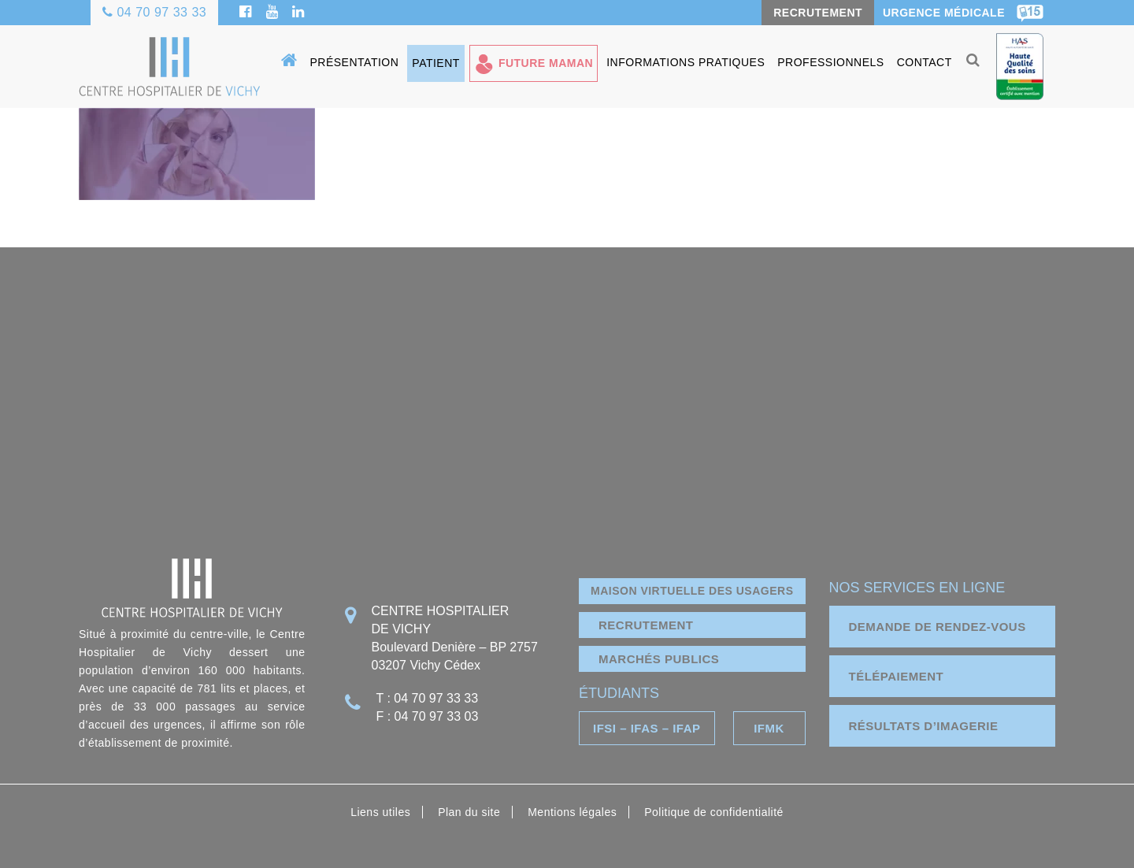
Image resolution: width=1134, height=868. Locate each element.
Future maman (545, 63)
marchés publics (658, 659)
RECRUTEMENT (817, 12)
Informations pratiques (685, 62)
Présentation (354, 62)
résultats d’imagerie (924, 726)
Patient (436, 63)
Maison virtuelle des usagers (692, 590)
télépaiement (896, 676)
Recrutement (646, 625)
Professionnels (830, 62)
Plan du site (469, 812)
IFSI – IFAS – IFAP (647, 728)
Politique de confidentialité (714, 812)
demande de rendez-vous (937, 626)
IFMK (769, 728)
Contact (924, 62)
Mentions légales (572, 812)
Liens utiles (380, 812)
